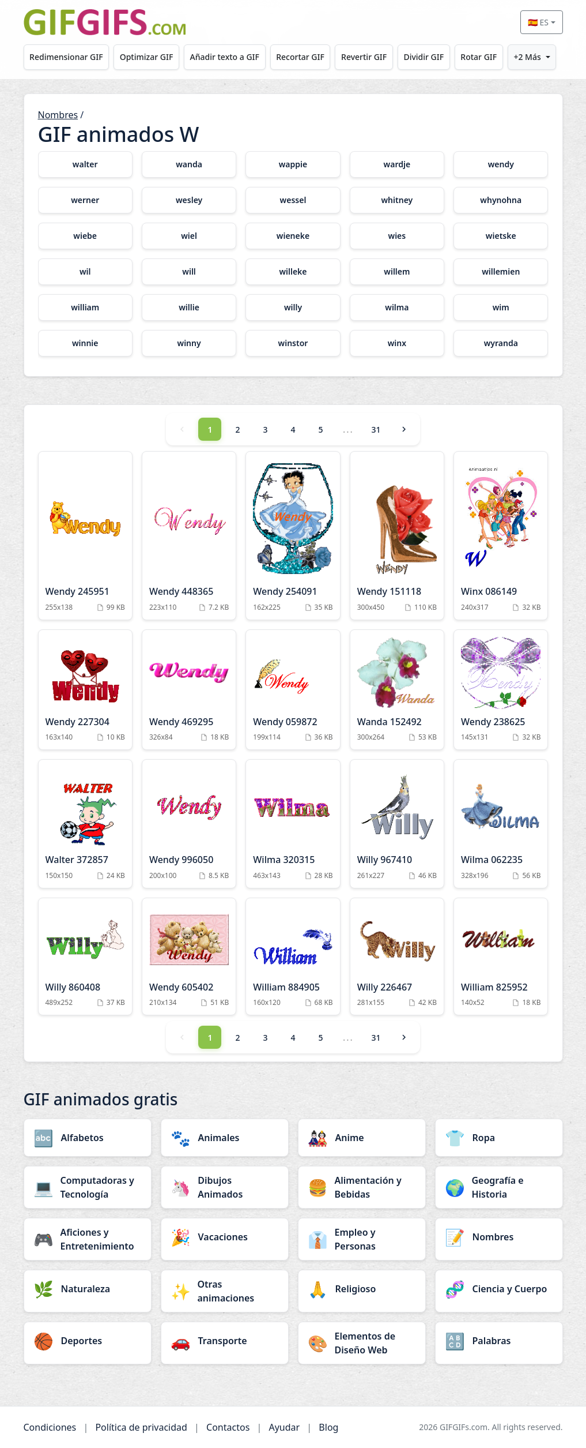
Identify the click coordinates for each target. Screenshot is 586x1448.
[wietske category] (500, 236)
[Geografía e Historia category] (499, 1187)
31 (375, 429)
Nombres (58, 114)
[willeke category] (292, 271)
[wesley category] (189, 200)
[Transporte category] (224, 1340)
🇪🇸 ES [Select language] (538, 22)
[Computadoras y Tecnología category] (87, 1187)
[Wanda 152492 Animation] (397, 690)
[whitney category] (397, 200)
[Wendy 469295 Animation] (189, 690)
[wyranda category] (500, 343)
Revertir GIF (364, 56)
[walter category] (85, 164)
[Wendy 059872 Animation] (292, 690)
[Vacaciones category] (224, 1236)
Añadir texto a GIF (224, 56)
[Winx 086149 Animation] (500, 535)
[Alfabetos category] (87, 1137)
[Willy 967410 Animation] (397, 823)
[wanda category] (189, 164)
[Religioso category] (361, 1288)
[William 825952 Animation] (500, 956)
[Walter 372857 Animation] (85, 823)
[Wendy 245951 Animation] (85, 535)
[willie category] (189, 307)
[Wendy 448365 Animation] (189, 535)
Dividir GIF (423, 56)
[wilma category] (397, 307)
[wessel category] (292, 200)
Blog (328, 1427)
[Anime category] (361, 1137)
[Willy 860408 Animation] (85, 956)
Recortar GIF (300, 56)
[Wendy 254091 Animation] (292, 535)
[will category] (189, 271)
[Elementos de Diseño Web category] (361, 1343)
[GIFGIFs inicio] (105, 22)
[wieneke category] (292, 236)
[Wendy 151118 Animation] (397, 535)
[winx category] (397, 343)
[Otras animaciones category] (224, 1291)
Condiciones (50, 1427)
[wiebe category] (85, 236)
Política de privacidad (141, 1427)
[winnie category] (85, 343)
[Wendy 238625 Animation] (500, 690)
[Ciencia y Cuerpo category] (499, 1288)
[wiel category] (189, 236)
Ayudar (284, 1427)
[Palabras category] (499, 1340)
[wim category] (500, 307)
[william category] (85, 307)
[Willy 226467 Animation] (397, 956)
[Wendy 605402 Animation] (189, 956)
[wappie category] (292, 164)
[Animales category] (224, 1137)
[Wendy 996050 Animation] (189, 823)
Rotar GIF (478, 56)
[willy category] (292, 307)
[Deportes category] (87, 1340)
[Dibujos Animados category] (224, 1187)
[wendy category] (500, 164)
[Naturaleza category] (87, 1288)
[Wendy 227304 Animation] (85, 690)
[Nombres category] (499, 1236)
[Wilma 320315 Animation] (292, 823)
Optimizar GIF (146, 56)
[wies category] (397, 236)
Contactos (227, 1427)
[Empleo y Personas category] (361, 1239)
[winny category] (189, 343)
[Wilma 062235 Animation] (500, 823)
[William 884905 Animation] (292, 956)
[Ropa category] (499, 1137)
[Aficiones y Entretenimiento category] (87, 1239)
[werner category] (85, 200)
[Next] (403, 429)
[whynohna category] (500, 200)
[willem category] (397, 271)
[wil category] (85, 271)
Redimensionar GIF (66, 56)
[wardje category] (397, 164)
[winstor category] (292, 343)
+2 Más (526, 56)
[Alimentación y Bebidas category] (361, 1187)
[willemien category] (500, 271)
